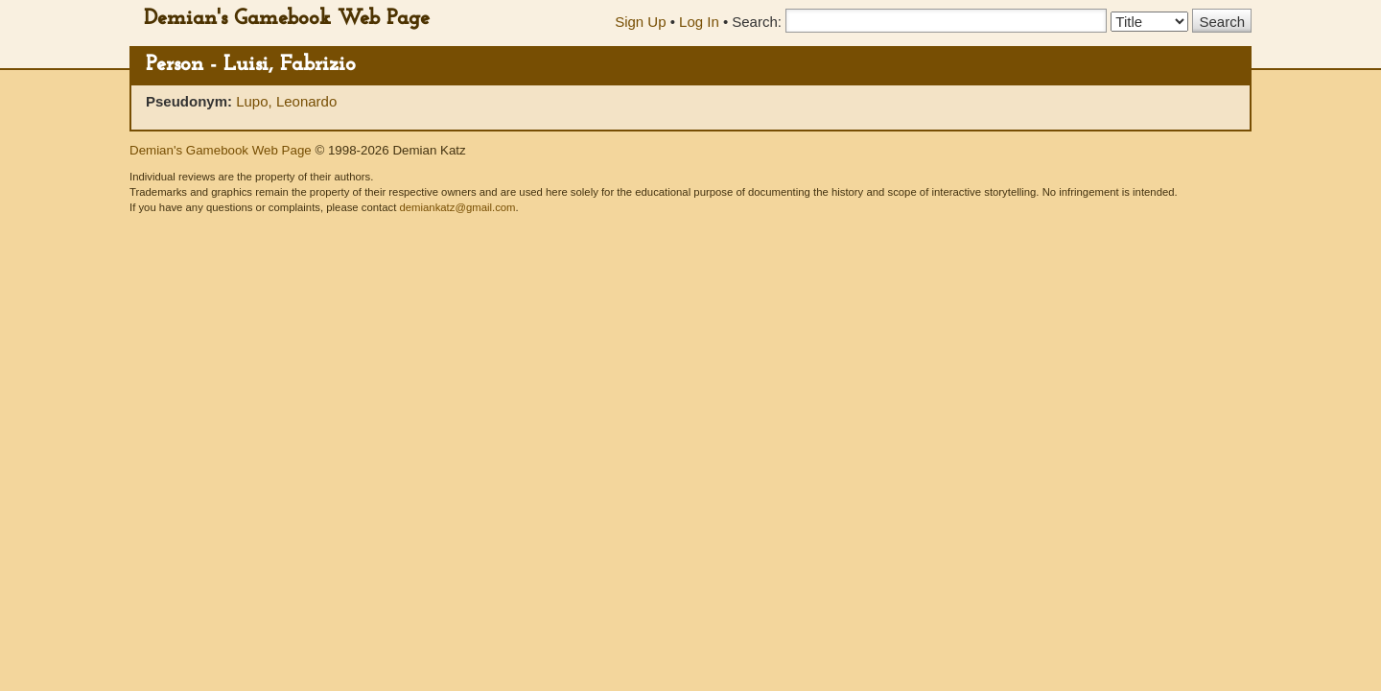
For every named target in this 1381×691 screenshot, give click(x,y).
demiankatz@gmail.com (457, 207)
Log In (699, 21)
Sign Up (640, 21)
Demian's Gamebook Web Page (287, 19)
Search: (757, 21)
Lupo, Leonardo (286, 101)
